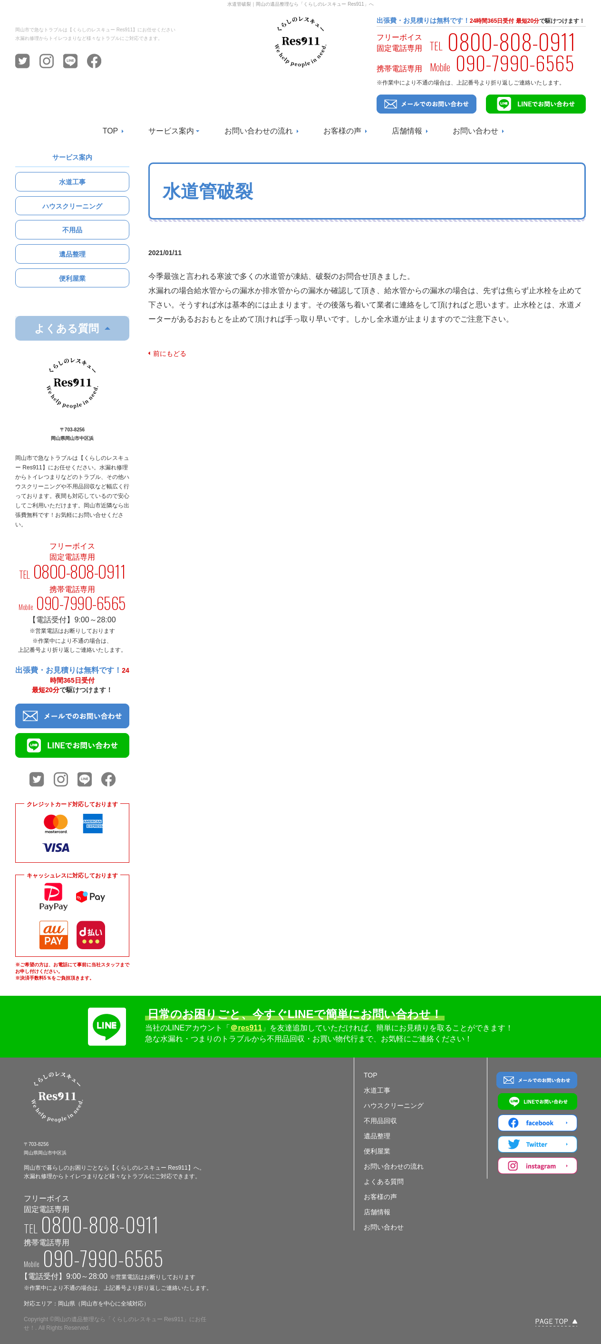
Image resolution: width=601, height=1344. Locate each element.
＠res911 (246, 1028)
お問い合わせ (475, 131)
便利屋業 (72, 278)
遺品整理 (72, 254)
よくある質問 (384, 1181)
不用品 (72, 230)
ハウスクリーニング (72, 206)
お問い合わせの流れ (258, 131)
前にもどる (169, 353)
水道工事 (72, 182)
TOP (110, 131)
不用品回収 (380, 1120)
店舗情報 (407, 131)
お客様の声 (342, 131)
